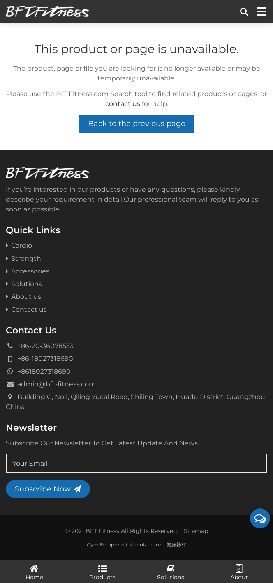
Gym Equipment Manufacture (124, 545)
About (239, 572)
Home (34, 572)
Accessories (27, 271)
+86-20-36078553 (45, 346)
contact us (122, 103)
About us (23, 296)
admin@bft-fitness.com (56, 384)
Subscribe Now (48, 488)
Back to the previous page (136, 123)
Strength (23, 258)
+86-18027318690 (45, 358)
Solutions (24, 284)
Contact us (26, 309)
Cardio (19, 245)
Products (102, 572)
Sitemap (196, 531)
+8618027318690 (44, 371)
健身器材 (176, 545)
